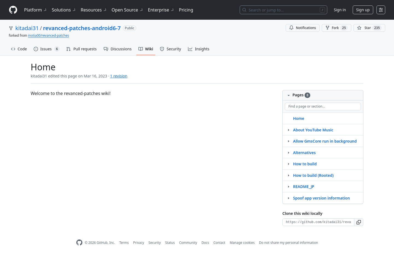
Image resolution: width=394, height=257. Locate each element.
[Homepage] (13, 10)
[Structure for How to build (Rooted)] (288, 175)
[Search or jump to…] (283, 10)
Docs (205, 242)
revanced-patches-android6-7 (82, 28)
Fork (336, 28)
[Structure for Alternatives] (288, 152)
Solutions (64, 10)
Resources (94, 10)
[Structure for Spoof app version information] (288, 198)
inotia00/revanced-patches (48, 35)
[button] (358, 222)
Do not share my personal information (288, 242)
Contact (219, 242)
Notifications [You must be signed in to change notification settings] (302, 27)
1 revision (119, 76)
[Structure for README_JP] (288, 186)
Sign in (340, 9)
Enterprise (161, 10)
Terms (124, 242)
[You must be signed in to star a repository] (369, 28)
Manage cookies (242, 242)
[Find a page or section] (323, 106)
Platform (35, 10)
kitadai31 (27, 28)
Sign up (363, 9)
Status (170, 242)
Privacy (138, 242)
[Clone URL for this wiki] (318, 222)
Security (155, 242)
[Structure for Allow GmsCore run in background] (288, 141)
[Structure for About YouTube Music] (288, 129)
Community (188, 242)
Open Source (128, 10)
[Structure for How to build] (288, 163)
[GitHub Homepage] (79, 242)
